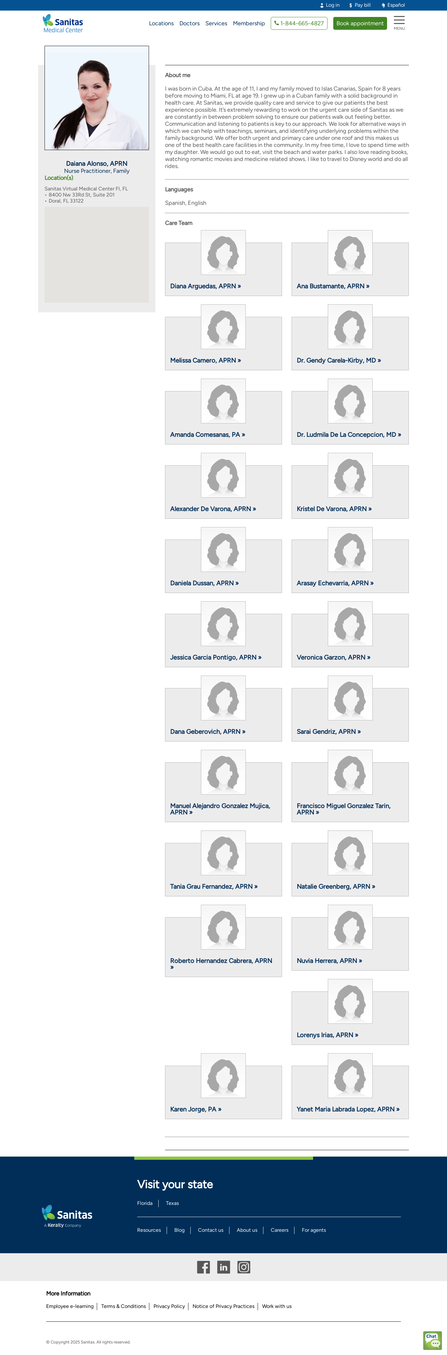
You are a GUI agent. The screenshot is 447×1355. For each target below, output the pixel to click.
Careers (279, 1230)
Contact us (210, 1230)
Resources (149, 1230)
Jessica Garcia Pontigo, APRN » (215, 657)
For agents (314, 1230)
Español (396, 5)
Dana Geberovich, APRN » (207, 731)
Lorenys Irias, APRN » (327, 1035)
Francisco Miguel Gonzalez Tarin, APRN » (344, 809)
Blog (179, 1230)
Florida (145, 1203)
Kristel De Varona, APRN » (334, 509)
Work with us (277, 1306)
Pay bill (363, 5)
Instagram (243, 1267)
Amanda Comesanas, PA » (207, 434)
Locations (161, 23)
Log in (333, 5)
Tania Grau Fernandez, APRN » (214, 886)
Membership (249, 23)
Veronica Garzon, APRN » (333, 657)
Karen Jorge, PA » (195, 1109)
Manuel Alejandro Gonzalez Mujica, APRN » (220, 809)
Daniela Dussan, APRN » (204, 583)
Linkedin (223, 1267)
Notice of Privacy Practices (223, 1306)
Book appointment (360, 23)
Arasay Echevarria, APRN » (335, 583)
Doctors (189, 23)
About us (247, 1230)
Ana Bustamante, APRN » (333, 286)
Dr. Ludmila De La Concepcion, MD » (349, 434)
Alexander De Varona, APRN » (213, 509)
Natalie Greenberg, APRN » (336, 886)
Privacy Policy (169, 1306)
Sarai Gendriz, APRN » (329, 731)
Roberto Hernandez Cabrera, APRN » (221, 964)
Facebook (203, 1267)
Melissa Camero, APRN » (205, 360)
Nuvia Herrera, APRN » (329, 961)
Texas (172, 1203)
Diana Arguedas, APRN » (205, 286)
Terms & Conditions (123, 1306)
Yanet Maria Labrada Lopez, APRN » (348, 1109)
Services (216, 23)
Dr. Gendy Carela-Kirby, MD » (339, 360)
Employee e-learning (70, 1306)
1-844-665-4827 (302, 23)
